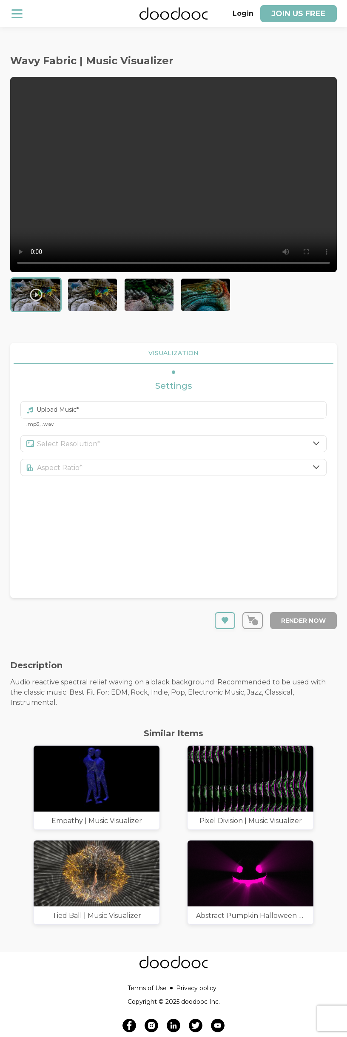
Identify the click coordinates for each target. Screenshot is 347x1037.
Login (243, 13)
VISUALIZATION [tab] (173, 353)
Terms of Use (150, 988)
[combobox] (182, 444)
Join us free (298, 13)
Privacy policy (196, 988)
